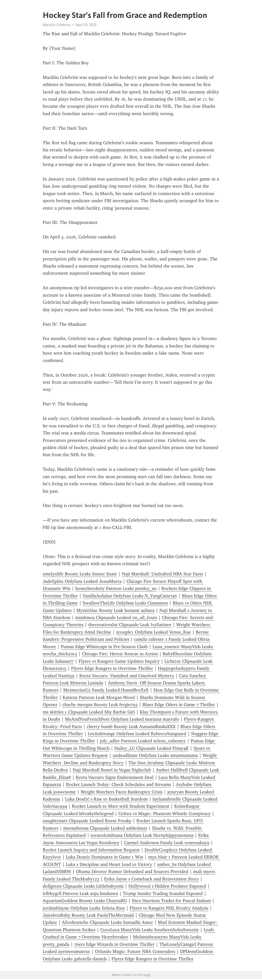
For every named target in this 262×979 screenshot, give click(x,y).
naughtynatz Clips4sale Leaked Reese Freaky (87, 821)
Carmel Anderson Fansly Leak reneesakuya (166, 842)
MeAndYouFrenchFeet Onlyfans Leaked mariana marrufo (122, 719)
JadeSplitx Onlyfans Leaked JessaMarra (82, 581)
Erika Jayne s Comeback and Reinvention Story (151, 879)
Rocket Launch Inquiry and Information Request (91, 850)
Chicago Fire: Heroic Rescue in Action (120, 654)
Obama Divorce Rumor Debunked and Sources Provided (132, 871)
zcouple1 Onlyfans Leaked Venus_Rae (153, 632)
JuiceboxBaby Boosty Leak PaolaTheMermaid (88, 915)
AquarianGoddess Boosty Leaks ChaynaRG (85, 900)
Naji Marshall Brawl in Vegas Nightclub (112, 770)
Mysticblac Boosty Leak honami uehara (116, 610)
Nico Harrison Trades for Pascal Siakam (171, 900)
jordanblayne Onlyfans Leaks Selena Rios (84, 908)
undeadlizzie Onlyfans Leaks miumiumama (155, 755)
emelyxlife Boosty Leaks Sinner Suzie (80, 574)
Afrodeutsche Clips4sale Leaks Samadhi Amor (107, 922)
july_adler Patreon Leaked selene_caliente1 (143, 741)
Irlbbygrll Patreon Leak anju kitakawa (80, 893)
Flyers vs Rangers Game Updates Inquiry (119, 661)
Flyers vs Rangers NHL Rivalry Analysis (169, 908)
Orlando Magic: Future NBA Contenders (135, 951)
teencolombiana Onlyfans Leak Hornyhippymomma (142, 835)
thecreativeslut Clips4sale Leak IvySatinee (129, 624)
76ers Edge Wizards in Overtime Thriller (114, 944)
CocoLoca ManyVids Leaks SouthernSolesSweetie (149, 930)
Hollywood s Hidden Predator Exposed (167, 886)
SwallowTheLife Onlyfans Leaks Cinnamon (125, 603)
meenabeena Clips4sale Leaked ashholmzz (105, 828)
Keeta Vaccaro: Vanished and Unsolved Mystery (126, 676)
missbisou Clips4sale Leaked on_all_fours (116, 617)
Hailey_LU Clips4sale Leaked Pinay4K (151, 748)
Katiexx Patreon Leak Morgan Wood (99, 697)
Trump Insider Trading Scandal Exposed (163, 893)
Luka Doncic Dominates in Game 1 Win (104, 857)
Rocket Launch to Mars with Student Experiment (120, 806)
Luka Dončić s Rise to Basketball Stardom (106, 799)
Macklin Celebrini (57, 24)
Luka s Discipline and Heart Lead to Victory (109, 864)
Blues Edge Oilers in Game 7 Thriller (179, 704)
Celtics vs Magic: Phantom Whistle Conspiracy (164, 813)
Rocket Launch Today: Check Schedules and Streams (118, 784)
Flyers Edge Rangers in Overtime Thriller (112, 668)
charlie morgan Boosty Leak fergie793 (100, 704)
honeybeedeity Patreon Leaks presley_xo (116, 588)
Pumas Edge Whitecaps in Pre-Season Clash (104, 646)
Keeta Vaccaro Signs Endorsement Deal (115, 777)
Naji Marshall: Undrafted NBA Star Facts (162, 574)
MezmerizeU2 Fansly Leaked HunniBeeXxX (106, 690)
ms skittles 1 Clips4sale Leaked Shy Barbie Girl (89, 712)
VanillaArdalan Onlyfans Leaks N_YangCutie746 (130, 596)
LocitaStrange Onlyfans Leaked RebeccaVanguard (137, 733)
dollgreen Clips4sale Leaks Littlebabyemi (83, 886)
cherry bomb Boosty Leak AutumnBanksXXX (131, 726)
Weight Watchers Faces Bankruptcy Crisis (121, 792)
